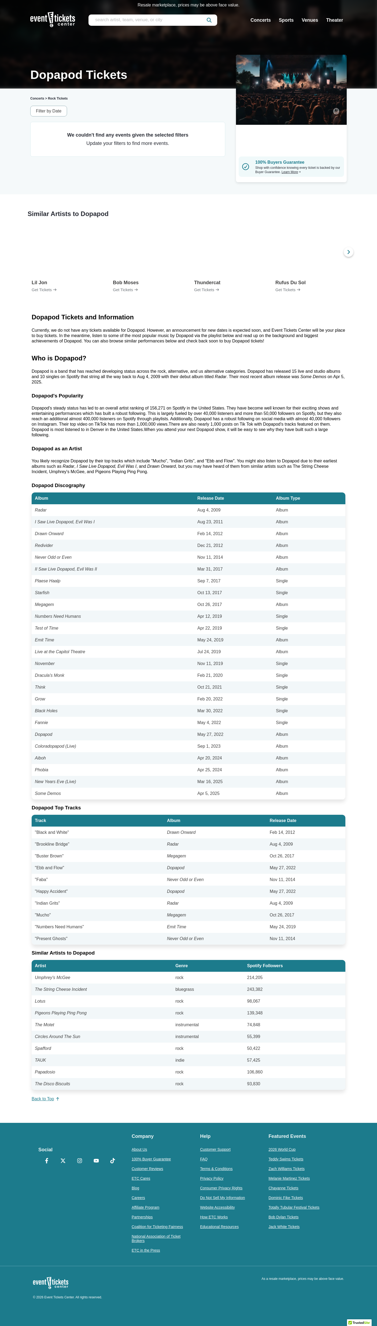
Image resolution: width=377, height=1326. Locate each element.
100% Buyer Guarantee (151, 1159)
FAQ (204, 1159)
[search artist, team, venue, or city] (152, 20)
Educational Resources (219, 1227)
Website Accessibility (217, 1207)
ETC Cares (141, 1178)
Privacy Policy (211, 1178)
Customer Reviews (147, 1169)
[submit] (209, 20)
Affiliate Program (145, 1207)
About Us (139, 1149)
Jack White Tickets (284, 1227)
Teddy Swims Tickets (285, 1159)
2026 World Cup (281, 1149)
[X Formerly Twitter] (63, 1161)
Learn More (291, 172)
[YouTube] (96, 1161)
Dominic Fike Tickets (285, 1198)
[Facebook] (46, 1161)
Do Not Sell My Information (222, 1198)
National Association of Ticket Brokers (156, 1238)
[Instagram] (79, 1161)
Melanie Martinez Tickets (289, 1178)
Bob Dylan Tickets (283, 1217)
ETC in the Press (146, 1250)
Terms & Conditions (216, 1169)
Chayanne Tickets (283, 1188)
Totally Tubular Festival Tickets (293, 1207)
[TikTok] (112, 1161)
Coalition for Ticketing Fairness (157, 1227)
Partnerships (142, 1217)
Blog (135, 1188)
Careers (138, 1198)
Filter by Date (48, 111)
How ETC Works (214, 1217)
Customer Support (215, 1149)
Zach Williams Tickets (286, 1169)
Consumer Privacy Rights (221, 1188)
